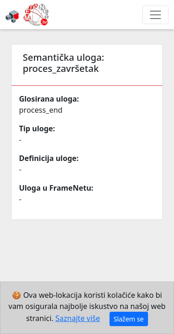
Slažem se (129, 319)
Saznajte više (77, 318)
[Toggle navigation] (155, 15)
